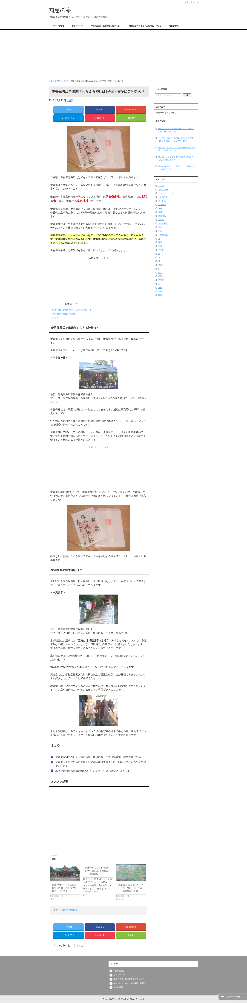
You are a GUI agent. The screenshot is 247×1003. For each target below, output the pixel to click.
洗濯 (160, 265)
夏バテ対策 (163, 223)
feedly (131, 117)
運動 (160, 288)
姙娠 (160, 231)
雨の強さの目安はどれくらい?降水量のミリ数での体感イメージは (176, 148)
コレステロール (165, 197)
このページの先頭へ (233, 997)
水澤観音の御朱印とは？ (65, 313)
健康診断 (162, 216)
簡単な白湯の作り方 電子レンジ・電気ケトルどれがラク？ (176, 167)
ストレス (162, 201)
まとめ (55, 317)
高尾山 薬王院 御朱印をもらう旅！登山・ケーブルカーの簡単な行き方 (131, 887)
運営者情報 (173, 26)
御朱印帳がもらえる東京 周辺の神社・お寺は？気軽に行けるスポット (64, 887)
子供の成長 (163, 235)
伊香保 (64, 910)
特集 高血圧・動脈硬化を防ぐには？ (106, 26)
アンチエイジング (165, 193)
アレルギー (163, 189)
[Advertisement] (123, 54)
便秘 (160, 208)
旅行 (69, 100)
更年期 (161, 250)
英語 (160, 276)
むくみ (161, 186)
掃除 (160, 242)
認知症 (161, 280)
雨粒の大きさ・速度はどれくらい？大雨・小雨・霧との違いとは (176, 130)
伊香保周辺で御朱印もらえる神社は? (71, 310)
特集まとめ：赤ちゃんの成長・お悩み (145, 26)
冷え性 (161, 220)
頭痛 (160, 291)
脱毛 (160, 272)
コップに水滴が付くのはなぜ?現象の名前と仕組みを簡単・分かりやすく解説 (176, 139)
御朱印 (73, 910)
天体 (160, 227)
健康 (160, 212)
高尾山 (161, 295)
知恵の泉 (60, 10)
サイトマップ (77, 26)
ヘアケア (162, 205)
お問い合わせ (58, 26)
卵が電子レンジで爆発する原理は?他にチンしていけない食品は (176, 158)
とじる (74, 304)
